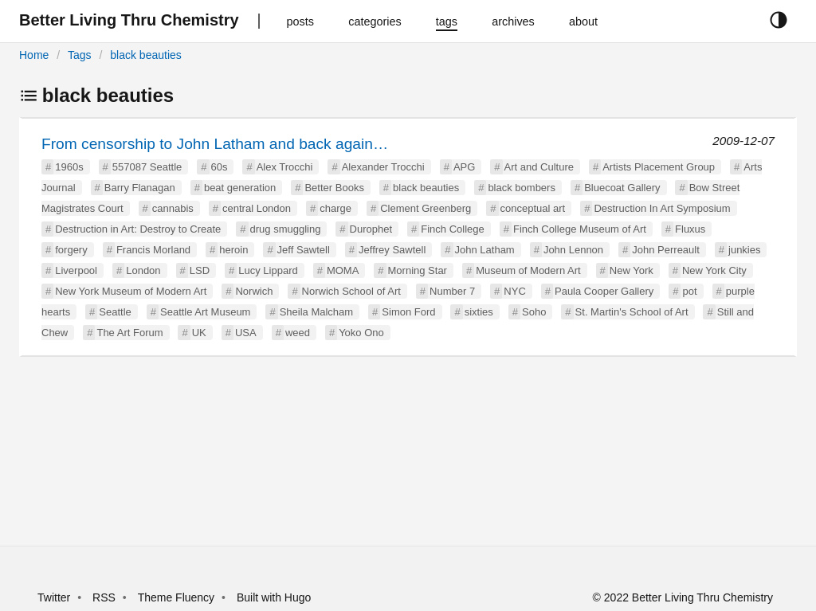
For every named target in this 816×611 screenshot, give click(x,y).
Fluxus (690, 229)
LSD (200, 270)
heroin (233, 250)
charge (335, 208)
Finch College (452, 229)
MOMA (343, 270)
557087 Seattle (147, 167)
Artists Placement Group (658, 167)
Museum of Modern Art (528, 270)
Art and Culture (539, 167)
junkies (744, 250)
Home (34, 55)
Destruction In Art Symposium (662, 208)
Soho (534, 312)
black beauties (146, 55)
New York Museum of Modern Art (130, 291)
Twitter (53, 597)
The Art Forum (129, 333)
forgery (71, 250)
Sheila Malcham (317, 312)
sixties (479, 312)
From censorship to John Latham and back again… (214, 143)
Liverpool (76, 270)
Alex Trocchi (285, 167)
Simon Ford (408, 312)
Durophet (371, 229)
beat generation (240, 188)
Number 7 (452, 291)
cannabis (173, 208)
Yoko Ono (361, 333)
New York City (714, 270)
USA (246, 333)
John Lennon (573, 250)
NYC (514, 291)
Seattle (115, 312)
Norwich (254, 291)
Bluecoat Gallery (622, 188)
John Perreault (666, 250)
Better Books (333, 188)
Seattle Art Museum (205, 312)
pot (689, 291)
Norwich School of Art (351, 291)
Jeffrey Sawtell (392, 250)
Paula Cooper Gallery (604, 291)
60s (219, 167)
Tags (80, 55)
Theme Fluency (178, 597)
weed (297, 333)
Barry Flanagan (139, 188)
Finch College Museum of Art (579, 229)
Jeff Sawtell (303, 250)
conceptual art (533, 208)
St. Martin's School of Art (631, 312)
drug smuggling (285, 229)
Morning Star (417, 270)
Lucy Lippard (267, 270)
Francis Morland (153, 250)
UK (199, 333)
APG (464, 167)
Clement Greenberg (425, 208)
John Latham (485, 250)
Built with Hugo (274, 597)
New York (631, 270)
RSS (104, 597)
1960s (69, 167)
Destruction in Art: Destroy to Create (138, 229)
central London (256, 208)
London (143, 270)
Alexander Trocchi (383, 167)
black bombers (521, 188)
